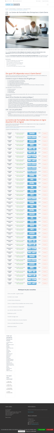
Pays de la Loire (9, 362)
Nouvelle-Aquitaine (9, 360)
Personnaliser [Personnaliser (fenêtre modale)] (21, 431)
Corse (7, 349)
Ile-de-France (8, 354)
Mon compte (38, 1)
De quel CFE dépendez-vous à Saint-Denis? (15, 60)
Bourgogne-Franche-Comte (10, 345)
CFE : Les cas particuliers (11, 65)
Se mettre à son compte (13, 297)
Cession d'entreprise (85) (9, 392)
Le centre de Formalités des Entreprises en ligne (16, 66)
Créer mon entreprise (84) (9, 382)
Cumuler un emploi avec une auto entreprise (17, 320)
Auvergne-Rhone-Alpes (9, 343)
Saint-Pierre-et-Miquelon (9, 369)
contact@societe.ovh (35, 424)
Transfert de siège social (13, 316)
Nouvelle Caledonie (9, 359)
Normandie (8, 358)
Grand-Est (8, 350)
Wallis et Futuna (9, 370)
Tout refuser (50, 429)
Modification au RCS (12, 313)
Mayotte (7, 357)
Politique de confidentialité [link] (31, 431)
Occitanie (8, 361)
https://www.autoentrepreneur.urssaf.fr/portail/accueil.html (30, 129)
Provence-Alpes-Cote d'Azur (10, 366)
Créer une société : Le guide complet (15, 293)
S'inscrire (45, 133)
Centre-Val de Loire (9, 348)
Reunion (7, 367)
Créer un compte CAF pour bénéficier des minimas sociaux (20, 303)
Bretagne (8, 346)
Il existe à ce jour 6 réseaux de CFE (13, 61)
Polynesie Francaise (9, 363)
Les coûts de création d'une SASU (15, 310)
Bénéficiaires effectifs (12, 326)
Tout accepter (41, 429)
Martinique (8, 356)
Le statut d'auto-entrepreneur (14, 300)
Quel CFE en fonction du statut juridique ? (15, 63)
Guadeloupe (8, 351)
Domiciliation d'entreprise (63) (9, 389)
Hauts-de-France (9, 353)
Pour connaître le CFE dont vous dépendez (15, 62)
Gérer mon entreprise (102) (9, 385)
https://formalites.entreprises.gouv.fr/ (12, 127)
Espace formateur (45, 1)
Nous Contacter (31, 412)
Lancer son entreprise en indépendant (16, 306)
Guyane (7, 352)
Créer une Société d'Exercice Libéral (15, 323)
